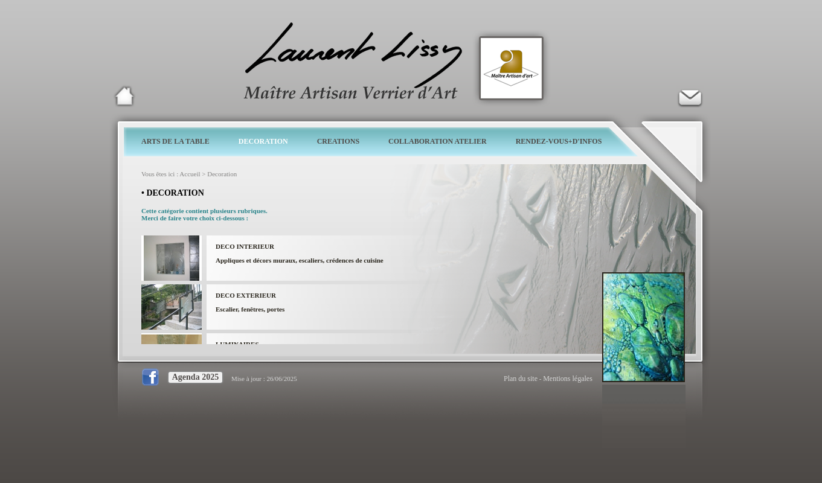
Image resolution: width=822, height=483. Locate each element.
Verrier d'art (690, 96)
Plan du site (521, 378)
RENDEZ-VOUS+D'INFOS (559, 141)
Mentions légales (567, 378)
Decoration (222, 174)
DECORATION (263, 141)
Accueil (189, 174)
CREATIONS (338, 141)
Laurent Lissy (124, 96)
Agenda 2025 (195, 377)
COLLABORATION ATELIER (437, 141)
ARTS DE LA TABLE (175, 141)
